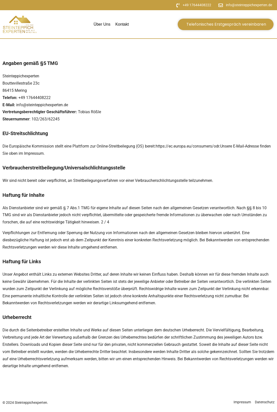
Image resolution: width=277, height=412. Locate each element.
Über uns (102, 24)
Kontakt (122, 24)
